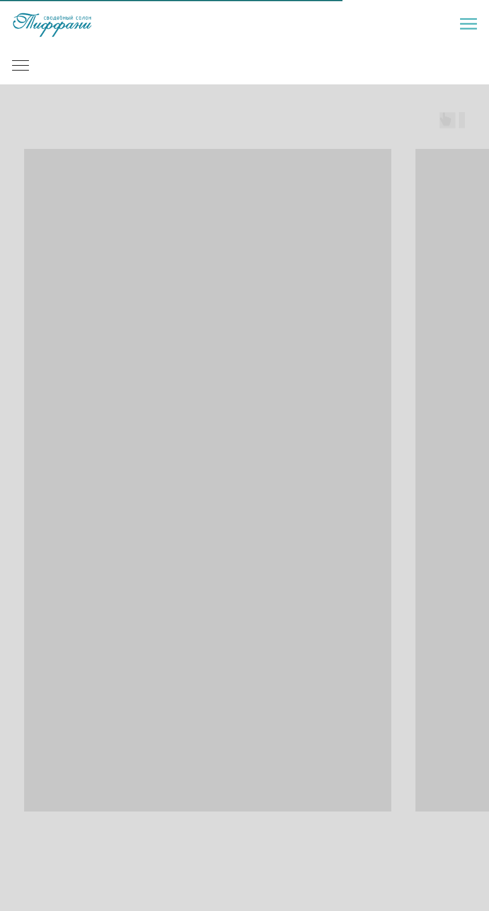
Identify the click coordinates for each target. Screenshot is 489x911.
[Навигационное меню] (468, 24)
